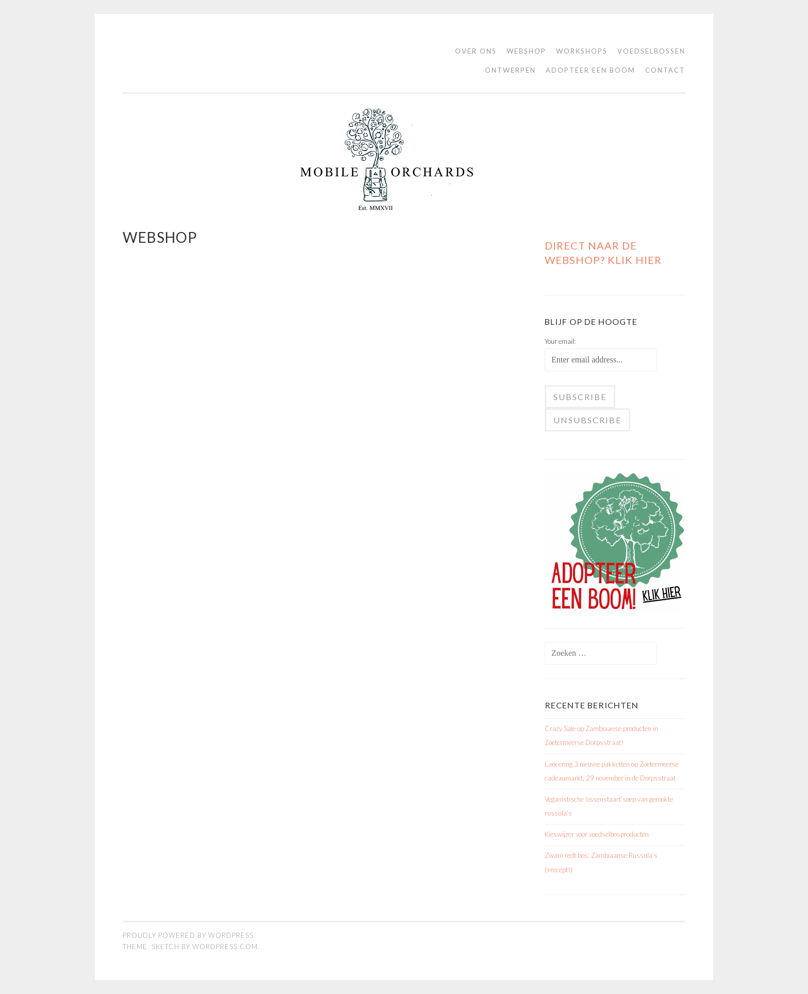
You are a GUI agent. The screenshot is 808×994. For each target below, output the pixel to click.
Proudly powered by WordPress (188, 935)
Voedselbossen (651, 51)
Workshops (582, 51)
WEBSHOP (526, 51)
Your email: (560, 341)
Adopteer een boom (590, 70)
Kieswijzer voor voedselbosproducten (597, 834)
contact (665, 70)
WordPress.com (225, 946)
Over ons (476, 51)
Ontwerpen (510, 70)
